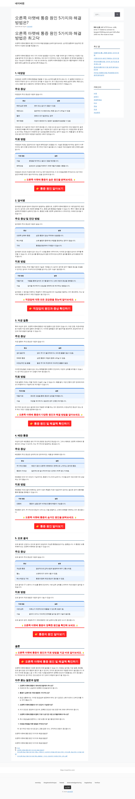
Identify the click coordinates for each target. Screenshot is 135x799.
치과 (18, 748)
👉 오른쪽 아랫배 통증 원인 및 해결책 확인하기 (49, 661)
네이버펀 (19, 3)
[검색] (117, 14)
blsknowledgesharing (74, 783)
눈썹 (95, 93)
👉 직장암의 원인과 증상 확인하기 (49, 308)
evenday (38, 783)
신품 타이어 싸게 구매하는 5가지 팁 (106, 58)
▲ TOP (67, 787)
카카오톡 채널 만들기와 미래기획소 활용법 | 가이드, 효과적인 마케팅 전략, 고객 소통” (42, 756)
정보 (95, 106)
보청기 (96, 97)
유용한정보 (98, 100)
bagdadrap (88, 783)
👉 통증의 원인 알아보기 (50, 634)
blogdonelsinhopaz (50, 783)
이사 (95, 103)
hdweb (62, 783)
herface (97, 783)
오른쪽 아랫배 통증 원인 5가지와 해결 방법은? (30, 750)
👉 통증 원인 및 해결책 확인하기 (49, 423)
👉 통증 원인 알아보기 (49, 188)
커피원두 (97, 113)
